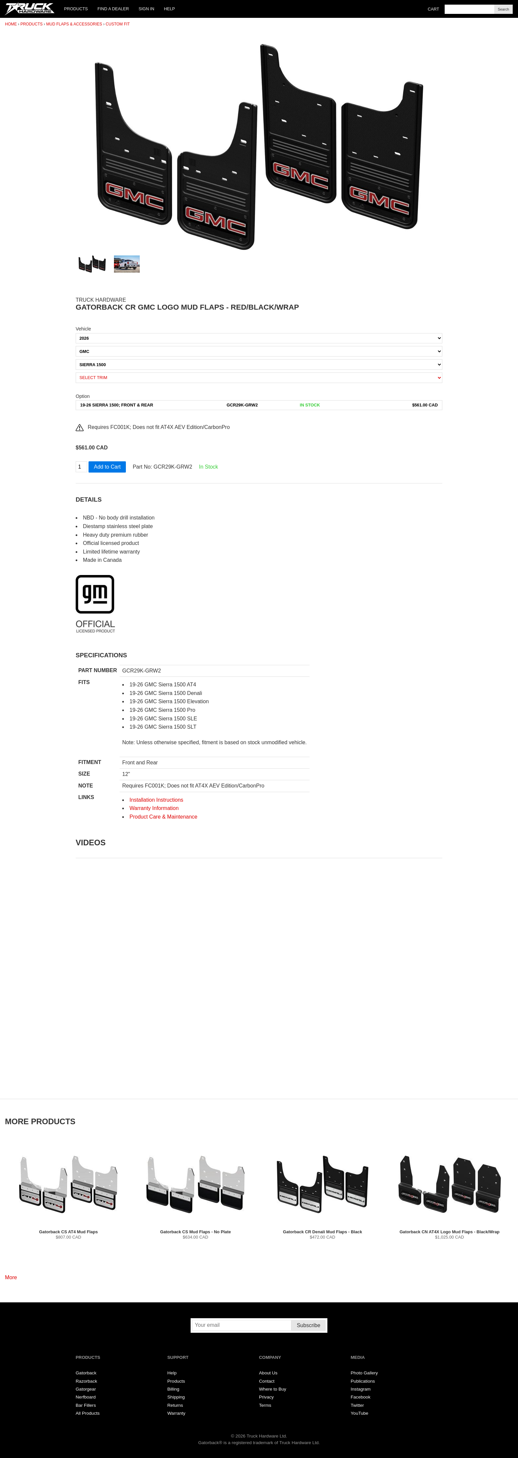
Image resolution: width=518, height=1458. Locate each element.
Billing (173, 1389)
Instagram (361, 1389)
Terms (265, 1405)
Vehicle (83, 328)
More (11, 1277)
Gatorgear (86, 1389)
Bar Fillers (86, 1405)
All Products (88, 1413)
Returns (175, 1405)
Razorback (86, 1381)
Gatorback (86, 1372)
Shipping (176, 1397)
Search (503, 9)
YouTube (359, 1413)
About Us (268, 1372)
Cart (433, 9)
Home (11, 24)
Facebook (361, 1397)
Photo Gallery (364, 1372)
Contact (267, 1381)
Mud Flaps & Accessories (74, 24)
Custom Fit (118, 24)
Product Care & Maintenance (163, 817)
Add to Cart (107, 467)
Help (169, 8)
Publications (363, 1381)
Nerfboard (85, 1397)
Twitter (357, 1405)
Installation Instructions (156, 800)
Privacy (266, 1397)
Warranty (176, 1413)
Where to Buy (272, 1389)
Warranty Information (154, 808)
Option (83, 396)
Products (76, 8)
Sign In (146, 8)
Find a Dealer (113, 8)
